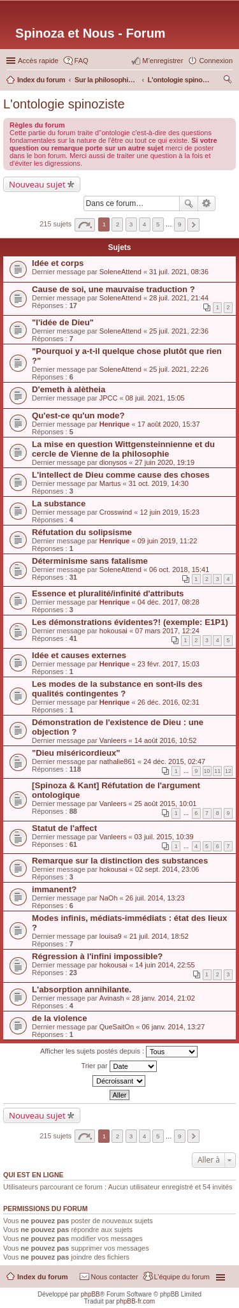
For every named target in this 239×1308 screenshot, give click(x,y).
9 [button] (180, 224)
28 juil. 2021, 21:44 (178, 298)
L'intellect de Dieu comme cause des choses (121, 475)
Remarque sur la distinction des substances (120, 860)
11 (217, 771)
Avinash (111, 998)
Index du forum (42, 1277)
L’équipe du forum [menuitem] (182, 1277)
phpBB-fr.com (136, 1301)
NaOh (108, 898)
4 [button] (145, 224)
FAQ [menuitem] (82, 60)
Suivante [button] (193, 224)
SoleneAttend (120, 272)
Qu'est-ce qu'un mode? (78, 415)
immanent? (54, 889)
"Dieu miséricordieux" (76, 753)
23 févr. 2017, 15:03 (168, 664)
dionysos (113, 462)
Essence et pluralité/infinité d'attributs (108, 593)
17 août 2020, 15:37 (169, 424)
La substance (58, 503)
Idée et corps (57, 263)
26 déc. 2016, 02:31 (168, 702)
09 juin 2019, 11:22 (168, 541)
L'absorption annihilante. (81, 989)
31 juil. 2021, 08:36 (178, 272)
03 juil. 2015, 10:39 (164, 837)
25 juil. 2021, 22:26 (178, 369)
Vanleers (113, 740)
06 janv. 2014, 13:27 (173, 1027)
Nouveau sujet (37, 184)
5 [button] (158, 224)
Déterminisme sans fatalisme (90, 561)
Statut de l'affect (64, 828)
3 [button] (131, 224)
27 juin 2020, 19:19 (164, 462)
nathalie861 (117, 761)
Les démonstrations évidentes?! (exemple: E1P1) (130, 622)
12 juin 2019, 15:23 (169, 512)
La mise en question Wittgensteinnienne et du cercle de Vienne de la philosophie (123, 449)
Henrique (114, 424)
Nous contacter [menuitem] (114, 1277)
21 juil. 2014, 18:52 (159, 936)
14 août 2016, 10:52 (165, 740)
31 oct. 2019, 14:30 (159, 483)
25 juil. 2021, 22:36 (178, 331)
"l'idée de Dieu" (63, 322)
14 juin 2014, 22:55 (165, 965)
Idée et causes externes (79, 655)
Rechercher (188, 203)
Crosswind (115, 512)
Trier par (118, 1066)
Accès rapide (38, 60)
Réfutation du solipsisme (82, 532)
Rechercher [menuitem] (227, 81)
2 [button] (118, 224)
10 (207, 771)
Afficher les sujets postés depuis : (119, 1051)
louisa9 (110, 936)
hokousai (113, 631)
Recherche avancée (206, 203)
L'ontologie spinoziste (64, 104)
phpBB (90, 1294)
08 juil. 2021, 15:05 (155, 398)
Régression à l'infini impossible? (97, 956)
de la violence (59, 1018)
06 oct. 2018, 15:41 (179, 569)
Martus (110, 483)
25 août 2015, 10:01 (165, 803)
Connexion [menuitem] (216, 60)
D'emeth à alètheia (68, 389)
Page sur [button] (85, 224)
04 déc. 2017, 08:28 (168, 602)
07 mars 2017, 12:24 (167, 631)
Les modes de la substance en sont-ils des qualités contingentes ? (117, 688)
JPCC (108, 398)
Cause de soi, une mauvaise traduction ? (113, 289)
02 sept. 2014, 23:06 (167, 869)
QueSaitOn (116, 1027)
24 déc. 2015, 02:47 (174, 761)
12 (228, 771)
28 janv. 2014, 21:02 (163, 998)
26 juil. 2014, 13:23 (155, 898)
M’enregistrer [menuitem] (162, 60)
